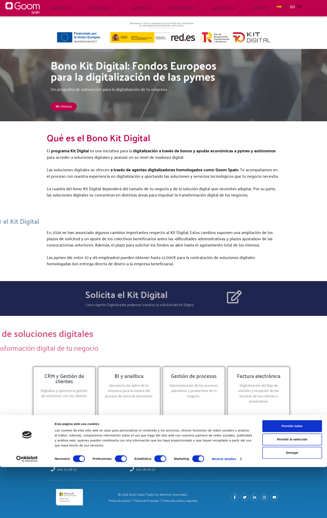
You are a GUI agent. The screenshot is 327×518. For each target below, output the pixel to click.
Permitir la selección (292, 490)
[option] (296, 6)
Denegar (292, 503)
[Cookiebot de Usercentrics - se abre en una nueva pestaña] (27, 510)
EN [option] (299, 6)
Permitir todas (292, 477)
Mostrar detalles (224, 510)
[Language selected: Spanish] (290, 6)
